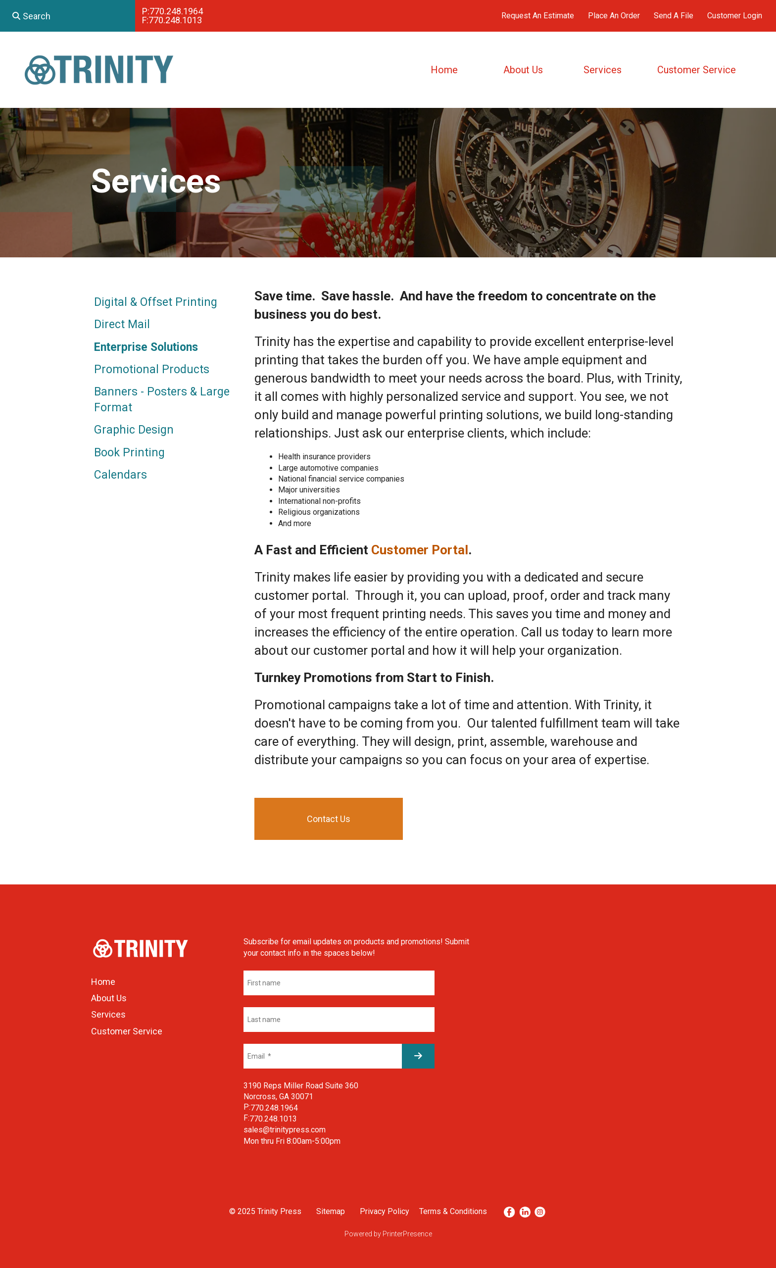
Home (444, 70)
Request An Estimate (537, 15)
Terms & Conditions (453, 1211)
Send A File (673, 15)
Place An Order (614, 15)
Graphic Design (134, 430)
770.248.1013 (175, 20)
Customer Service (696, 70)
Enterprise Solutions (146, 347)
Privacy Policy (384, 1211)
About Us (523, 70)
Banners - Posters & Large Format (162, 399)
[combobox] (67, 16)
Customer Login (734, 15)
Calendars (120, 475)
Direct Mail (122, 324)
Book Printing (129, 452)
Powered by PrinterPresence (388, 1234)
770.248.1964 (176, 11)
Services (602, 70)
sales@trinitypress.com (284, 1129)
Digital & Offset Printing (155, 302)
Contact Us (328, 819)
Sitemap (330, 1211)
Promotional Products (151, 369)
